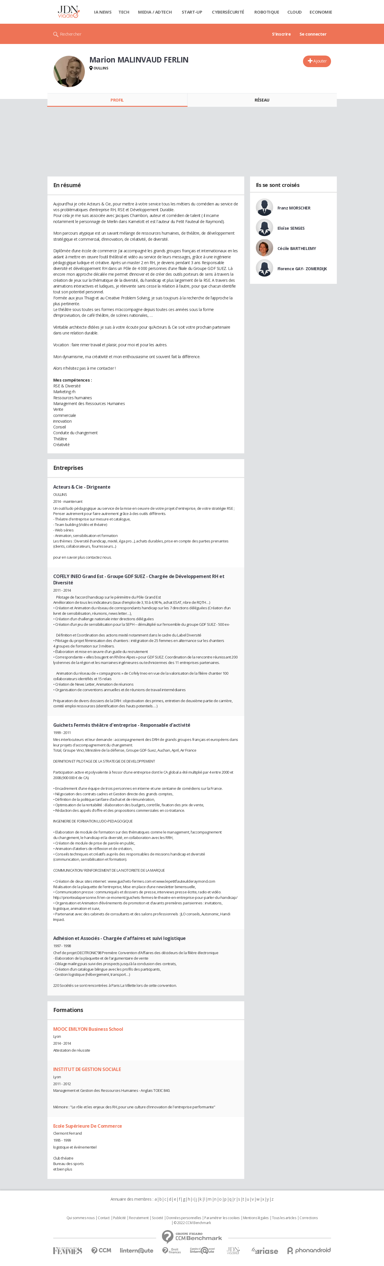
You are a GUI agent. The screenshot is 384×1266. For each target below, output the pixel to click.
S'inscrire (281, 34)
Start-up (192, 12)
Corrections (308, 1218)
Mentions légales (256, 1218)
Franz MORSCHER (294, 208)
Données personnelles (183, 1218)
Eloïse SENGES (291, 228)
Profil (117, 100)
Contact (104, 1218)
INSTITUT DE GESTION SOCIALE (87, 1069)
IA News (102, 12)
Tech (123, 12)
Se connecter (313, 34)
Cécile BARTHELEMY (297, 248)
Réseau (262, 100)
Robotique (266, 12)
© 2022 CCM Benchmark (192, 1223)
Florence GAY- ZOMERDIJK (302, 268)
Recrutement (138, 1218)
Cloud (294, 12)
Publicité (119, 1218)
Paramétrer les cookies (222, 1218)
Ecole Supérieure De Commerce (87, 1126)
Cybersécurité (228, 12)
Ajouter (319, 61)
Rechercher (71, 34)
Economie (321, 12)
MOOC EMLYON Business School (88, 1029)
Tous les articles (284, 1218)
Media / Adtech (155, 12)
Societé (157, 1218)
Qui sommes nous (81, 1218)
